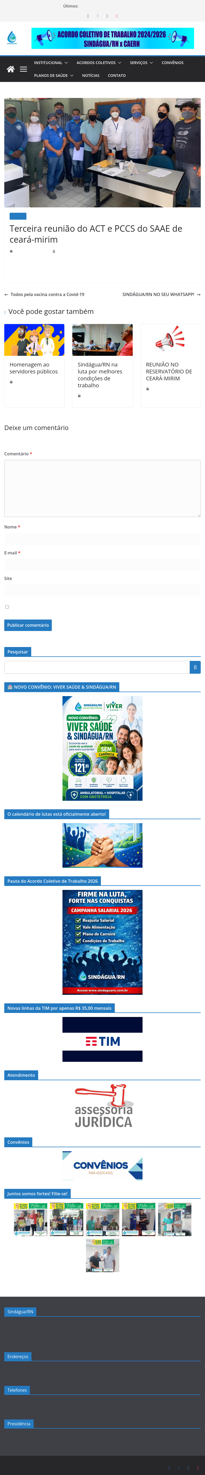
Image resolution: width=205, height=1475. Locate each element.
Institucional (49, 63)
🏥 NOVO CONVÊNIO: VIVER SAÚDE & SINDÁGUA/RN (125, 6)
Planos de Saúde (51, 75)
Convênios (179, 63)
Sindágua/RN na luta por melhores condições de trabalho (101, 371)
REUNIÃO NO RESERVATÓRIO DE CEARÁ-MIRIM (170, 371)
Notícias (93, 75)
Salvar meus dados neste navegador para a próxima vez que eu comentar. (85, 600)
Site (7, 571)
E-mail (12, 545)
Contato (120, 75)
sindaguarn (65, 251)
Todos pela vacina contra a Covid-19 (40, 294)
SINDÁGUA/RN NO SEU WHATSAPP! (161, 294)
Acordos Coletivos (100, 63)
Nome (11, 520)
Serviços (144, 63)
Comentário (16, 446)
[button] (67, 62)
